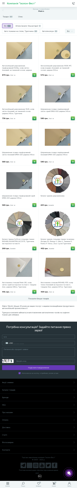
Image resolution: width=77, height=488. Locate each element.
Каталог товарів (38, 390)
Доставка (38, 427)
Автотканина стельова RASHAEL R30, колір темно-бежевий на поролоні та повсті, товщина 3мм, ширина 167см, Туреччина (57, 285)
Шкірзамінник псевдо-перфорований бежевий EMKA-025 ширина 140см (55, 154)
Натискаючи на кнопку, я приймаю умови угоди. (40, 373)
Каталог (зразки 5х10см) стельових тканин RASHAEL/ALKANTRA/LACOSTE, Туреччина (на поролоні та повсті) (18, 241)
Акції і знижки (38, 382)
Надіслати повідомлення (38, 368)
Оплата (38, 420)
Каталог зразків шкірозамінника (52, 196)
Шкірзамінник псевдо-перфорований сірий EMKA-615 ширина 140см (18, 197)
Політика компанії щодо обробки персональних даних (38, 470)
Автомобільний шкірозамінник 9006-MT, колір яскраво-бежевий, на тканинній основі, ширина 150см (56, 68)
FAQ (38, 405)
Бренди (38, 397)
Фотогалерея (38, 442)
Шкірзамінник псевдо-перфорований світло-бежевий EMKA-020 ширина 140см (18, 154)
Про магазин (38, 412)
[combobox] (7, 343)
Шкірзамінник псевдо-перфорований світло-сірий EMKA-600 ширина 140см (55, 110)
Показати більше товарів (38, 299)
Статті (38, 435)
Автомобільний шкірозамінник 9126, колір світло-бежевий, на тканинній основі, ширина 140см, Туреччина (18, 111)
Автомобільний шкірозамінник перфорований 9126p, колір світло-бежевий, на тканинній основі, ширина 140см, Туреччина (17, 69)
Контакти (38, 450)
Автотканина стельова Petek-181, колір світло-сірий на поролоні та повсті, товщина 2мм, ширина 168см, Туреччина (19, 285)
